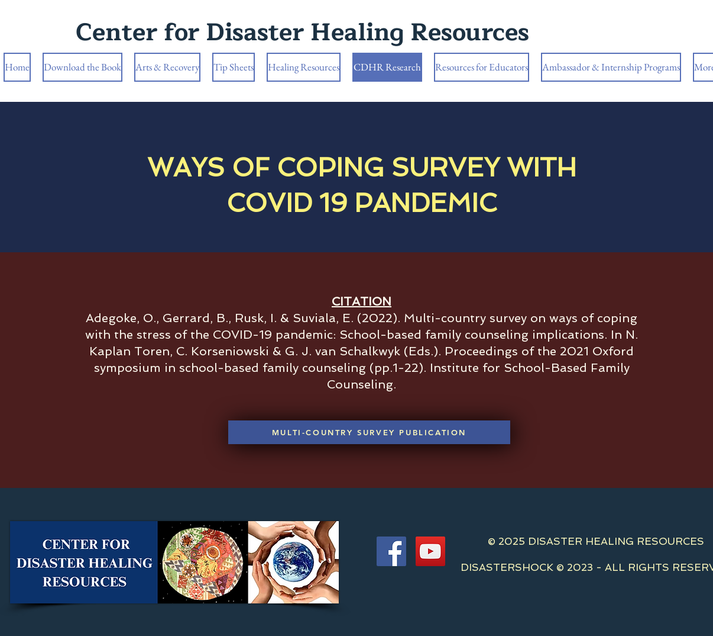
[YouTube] (430, 551)
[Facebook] (391, 551)
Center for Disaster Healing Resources (302, 32)
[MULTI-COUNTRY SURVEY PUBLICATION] (369, 432)
